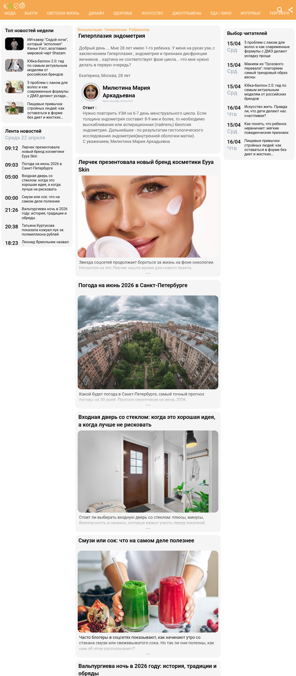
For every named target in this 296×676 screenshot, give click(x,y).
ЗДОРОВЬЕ (123, 13)
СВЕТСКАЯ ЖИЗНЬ (63, 13)
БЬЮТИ (31, 13)
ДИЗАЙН (96, 13)
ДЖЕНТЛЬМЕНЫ (186, 13)
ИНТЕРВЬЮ (251, 13)
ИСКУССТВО (152, 13)
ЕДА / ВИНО (221, 13)
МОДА (10, 13)
